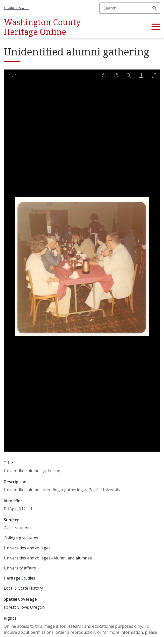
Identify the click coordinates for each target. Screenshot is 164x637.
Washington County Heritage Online (42, 27)
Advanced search (16, 8)
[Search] (129, 8)
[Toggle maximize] (154, 75)
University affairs (20, 568)
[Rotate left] (116, 75)
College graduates (21, 538)
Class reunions (18, 528)
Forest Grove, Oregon (24, 607)
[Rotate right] (103, 75)
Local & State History (23, 588)
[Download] (141, 75)
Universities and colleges (27, 548)
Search (154, 8)
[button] (155, 27)
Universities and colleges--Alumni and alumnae (48, 558)
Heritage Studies (19, 578)
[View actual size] (129, 75)
